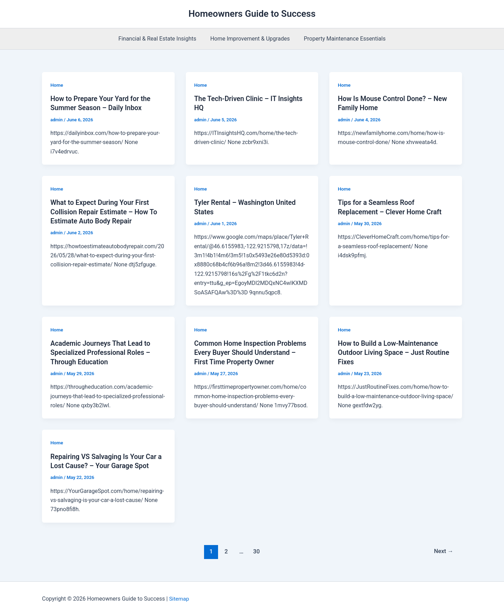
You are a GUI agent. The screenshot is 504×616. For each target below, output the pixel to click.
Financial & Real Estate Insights (160, 38)
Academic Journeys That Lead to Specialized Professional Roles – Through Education (101, 352)
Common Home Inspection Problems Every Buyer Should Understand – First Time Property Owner (252, 352)
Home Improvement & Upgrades (250, 38)
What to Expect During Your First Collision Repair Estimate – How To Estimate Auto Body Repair (105, 211)
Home (57, 85)
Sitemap (179, 598)
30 (256, 550)
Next (443, 550)
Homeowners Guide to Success (251, 13)
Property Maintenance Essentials (342, 38)
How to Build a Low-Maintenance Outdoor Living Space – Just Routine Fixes (395, 352)
